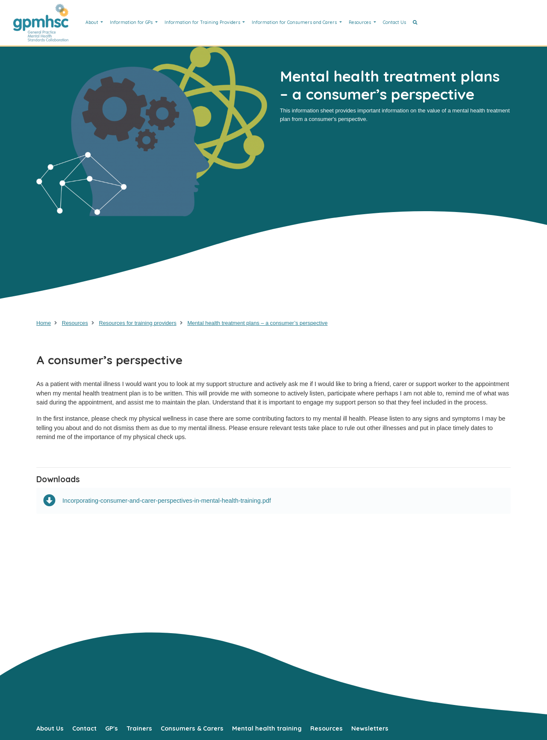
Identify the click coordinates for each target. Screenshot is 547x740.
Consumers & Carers (192, 728)
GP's (111, 728)
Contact (84, 728)
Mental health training (267, 728)
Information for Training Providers (203, 22)
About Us (50, 728)
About (92, 22)
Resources (360, 22)
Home (43, 323)
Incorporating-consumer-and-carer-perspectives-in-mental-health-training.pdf (157, 501)
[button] (415, 22)
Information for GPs (132, 22)
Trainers (139, 728)
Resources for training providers (137, 323)
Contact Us (394, 22)
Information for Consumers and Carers (295, 22)
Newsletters (369, 728)
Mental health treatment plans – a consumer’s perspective (257, 323)
